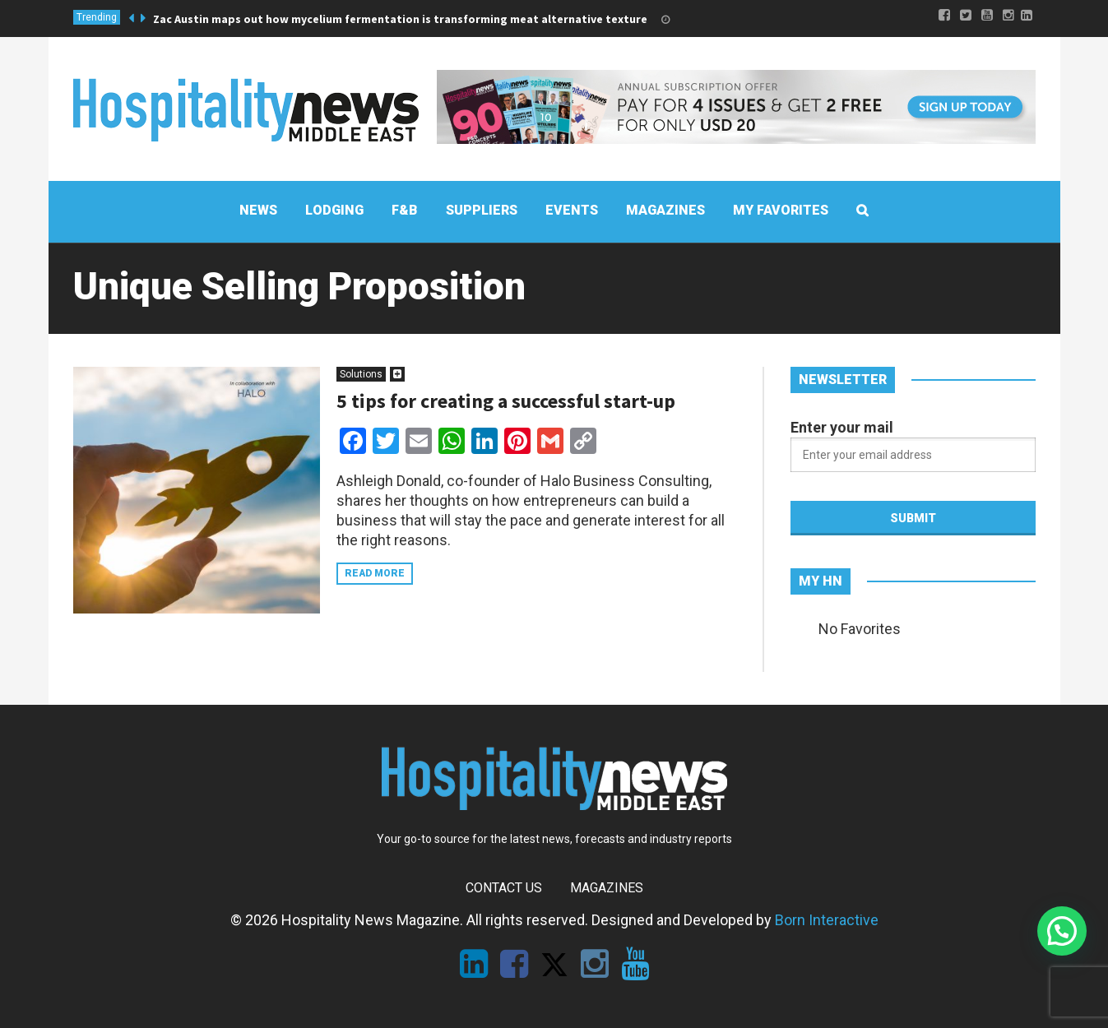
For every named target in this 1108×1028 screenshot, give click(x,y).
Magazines (606, 888)
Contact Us (504, 888)
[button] (1062, 931)
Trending (96, 17)
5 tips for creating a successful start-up (505, 401)
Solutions (361, 374)
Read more (375, 573)
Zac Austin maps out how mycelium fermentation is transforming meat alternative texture (400, 19)
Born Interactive (827, 919)
